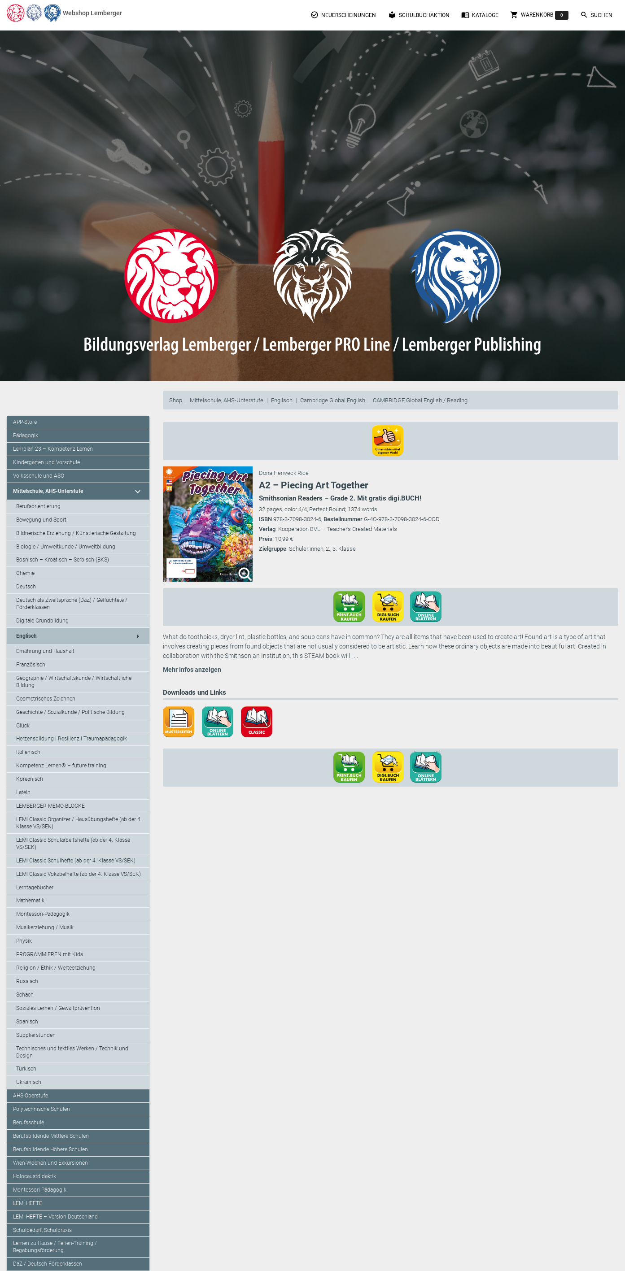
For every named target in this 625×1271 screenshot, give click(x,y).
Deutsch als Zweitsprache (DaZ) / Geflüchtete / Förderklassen (71, 603)
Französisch (30, 665)
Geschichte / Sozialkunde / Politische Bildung (70, 712)
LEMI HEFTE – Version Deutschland (55, 1217)
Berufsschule (28, 1122)
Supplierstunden (36, 1035)
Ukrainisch (28, 1082)
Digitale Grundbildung (42, 621)
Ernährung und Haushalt (45, 651)
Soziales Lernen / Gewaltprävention (58, 1008)
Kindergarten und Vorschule (46, 462)
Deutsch (26, 586)
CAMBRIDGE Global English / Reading (420, 400)
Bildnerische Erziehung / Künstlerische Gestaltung (76, 533)
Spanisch (27, 1022)
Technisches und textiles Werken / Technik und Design (72, 1052)
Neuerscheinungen (343, 15)
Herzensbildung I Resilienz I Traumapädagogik (71, 739)
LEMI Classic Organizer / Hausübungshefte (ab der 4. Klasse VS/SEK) (79, 823)
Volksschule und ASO (38, 476)
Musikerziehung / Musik (45, 927)
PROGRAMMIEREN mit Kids (49, 954)
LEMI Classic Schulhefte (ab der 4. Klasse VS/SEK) (75, 860)
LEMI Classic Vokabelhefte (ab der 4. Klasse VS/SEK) (78, 874)
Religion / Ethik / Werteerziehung (56, 968)
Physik (24, 941)
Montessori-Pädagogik (43, 914)
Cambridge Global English (332, 400)
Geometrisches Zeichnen (45, 699)
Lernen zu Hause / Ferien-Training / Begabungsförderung (55, 1247)
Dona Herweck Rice (284, 473)
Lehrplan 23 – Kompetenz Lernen (53, 449)
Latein (23, 792)
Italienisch (28, 752)
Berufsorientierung (38, 506)
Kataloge (479, 15)
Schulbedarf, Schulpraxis (42, 1230)
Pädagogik (25, 435)
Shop (175, 400)
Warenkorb (539, 15)
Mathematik (30, 900)
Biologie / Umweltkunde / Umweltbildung (65, 547)
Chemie (25, 573)
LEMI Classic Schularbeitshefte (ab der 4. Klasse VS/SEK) (73, 843)
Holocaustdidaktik (34, 1176)
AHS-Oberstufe (30, 1096)
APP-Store (25, 422)
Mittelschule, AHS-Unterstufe (226, 400)
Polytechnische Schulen (41, 1109)
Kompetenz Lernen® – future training (61, 765)
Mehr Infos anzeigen (192, 669)
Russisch (27, 981)
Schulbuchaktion (419, 15)
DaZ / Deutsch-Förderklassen (47, 1264)
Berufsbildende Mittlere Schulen (51, 1136)
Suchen (596, 15)
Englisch (282, 400)
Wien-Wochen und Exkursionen (50, 1163)
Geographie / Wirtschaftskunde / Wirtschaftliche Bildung (73, 681)
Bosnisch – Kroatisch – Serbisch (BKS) (62, 560)
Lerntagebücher (34, 887)
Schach (25, 995)
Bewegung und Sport (41, 520)
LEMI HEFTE (27, 1203)
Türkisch (26, 1069)
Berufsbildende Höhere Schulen (50, 1149)
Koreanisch (29, 779)
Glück (23, 726)
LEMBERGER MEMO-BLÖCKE (50, 806)
